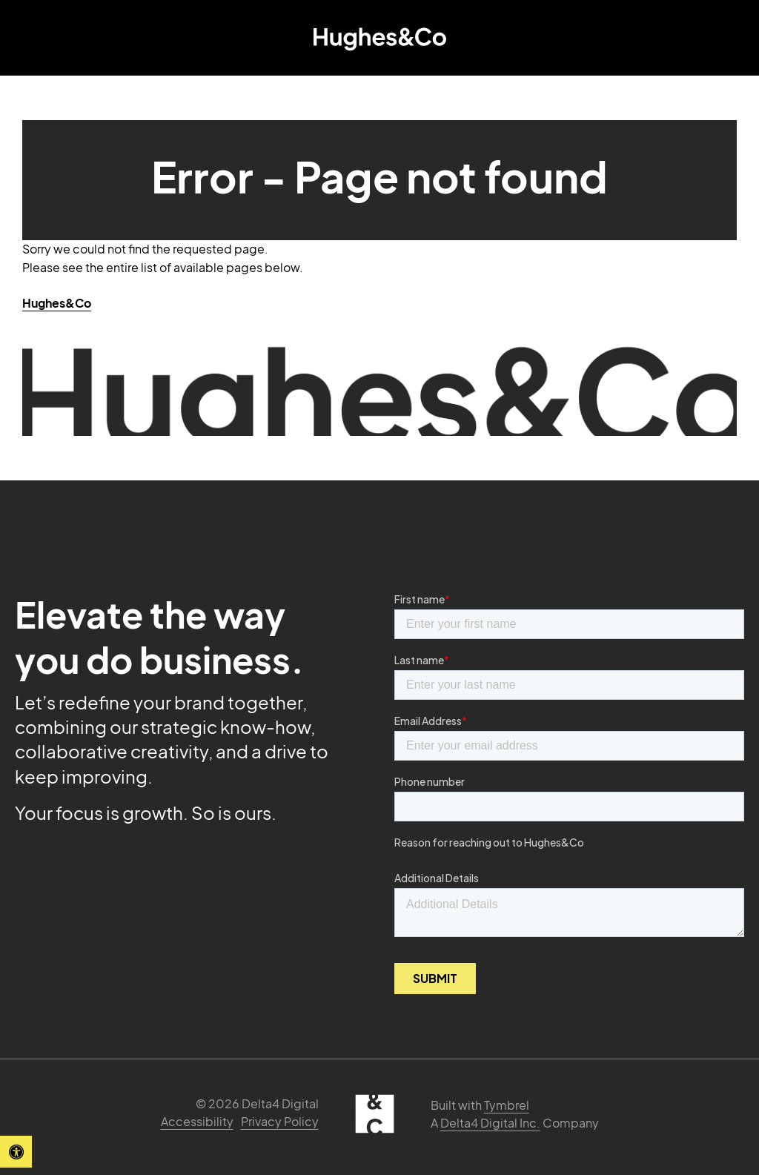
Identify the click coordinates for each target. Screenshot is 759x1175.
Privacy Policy (280, 1121)
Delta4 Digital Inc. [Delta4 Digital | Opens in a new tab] (490, 1123)
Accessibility (197, 1121)
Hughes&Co (56, 303)
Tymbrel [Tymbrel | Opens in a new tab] (506, 1105)
